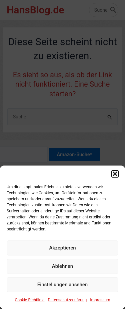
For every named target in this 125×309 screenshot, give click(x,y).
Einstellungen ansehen (62, 287)
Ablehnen (62, 269)
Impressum (100, 302)
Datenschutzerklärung (67, 302)
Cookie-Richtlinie (29, 302)
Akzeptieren (62, 250)
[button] (115, 176)
